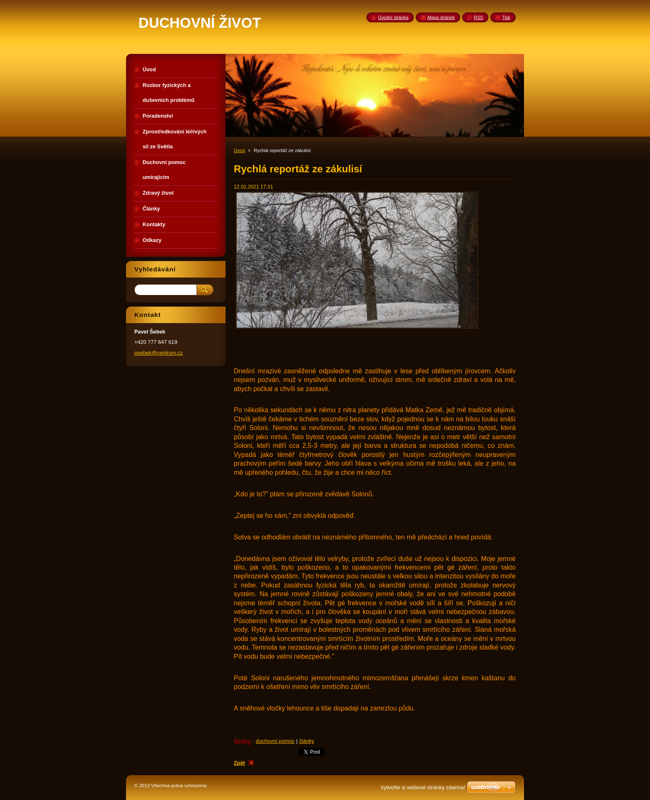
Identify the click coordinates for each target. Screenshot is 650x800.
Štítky (242, 741)
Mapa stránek (441, 17)
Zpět (239, 763)
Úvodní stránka (393, 17)
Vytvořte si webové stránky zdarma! (423, 787)
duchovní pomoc (275, 741)
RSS (478, 17)
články (306, 741)
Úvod (239, 150)
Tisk (506, 17)
